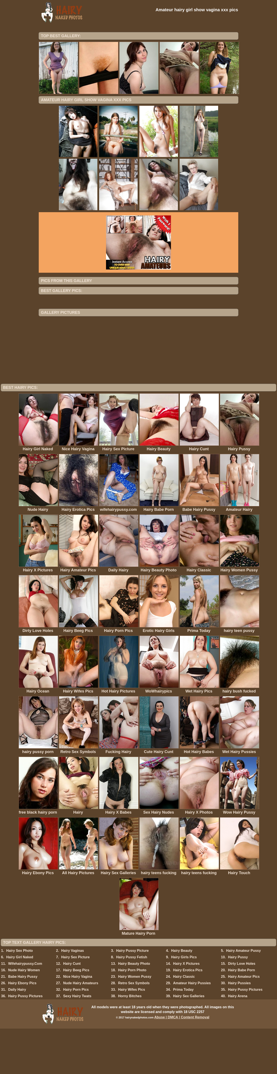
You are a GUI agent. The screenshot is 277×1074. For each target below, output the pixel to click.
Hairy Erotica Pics (188, 1015)
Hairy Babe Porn (241, 1015)
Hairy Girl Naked (19, 1002)
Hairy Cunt (72, 1009)
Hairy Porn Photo (132, 1015)
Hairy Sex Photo (19, 996)
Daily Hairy (17, 1035)
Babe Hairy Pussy (22, 1022)
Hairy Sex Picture (75, 1002)
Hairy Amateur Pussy (243, 996)
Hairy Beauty (181, 996)
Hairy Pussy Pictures (245, 1035)
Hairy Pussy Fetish (131, 1002)
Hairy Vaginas (72, 996)
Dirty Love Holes (241, 1009)
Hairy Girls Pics (184, 1002)
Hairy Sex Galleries (189, 1041)
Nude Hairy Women (24, 1015)
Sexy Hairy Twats (77, 1041)
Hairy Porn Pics (76, 1035)
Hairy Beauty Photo (134, 1009)
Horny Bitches (130, 1041)
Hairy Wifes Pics (131, 1035)
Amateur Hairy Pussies (192, 1028)
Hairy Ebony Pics (22, 1028)
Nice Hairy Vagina (77, 1022)
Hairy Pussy (238, 1002)
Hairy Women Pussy (134, 1022)
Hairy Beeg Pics (76, 1015)
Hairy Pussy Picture (132, 996)
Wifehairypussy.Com (25, 1009)
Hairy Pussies (239, 1028)
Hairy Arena (237, 1041)
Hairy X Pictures (186, 1009)
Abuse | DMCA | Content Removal (181, 1062)
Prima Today (183, 1035)
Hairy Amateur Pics (244, 1022)
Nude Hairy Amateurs (80, 1028)
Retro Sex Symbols (134, 1028)
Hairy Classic (184, 1022)
